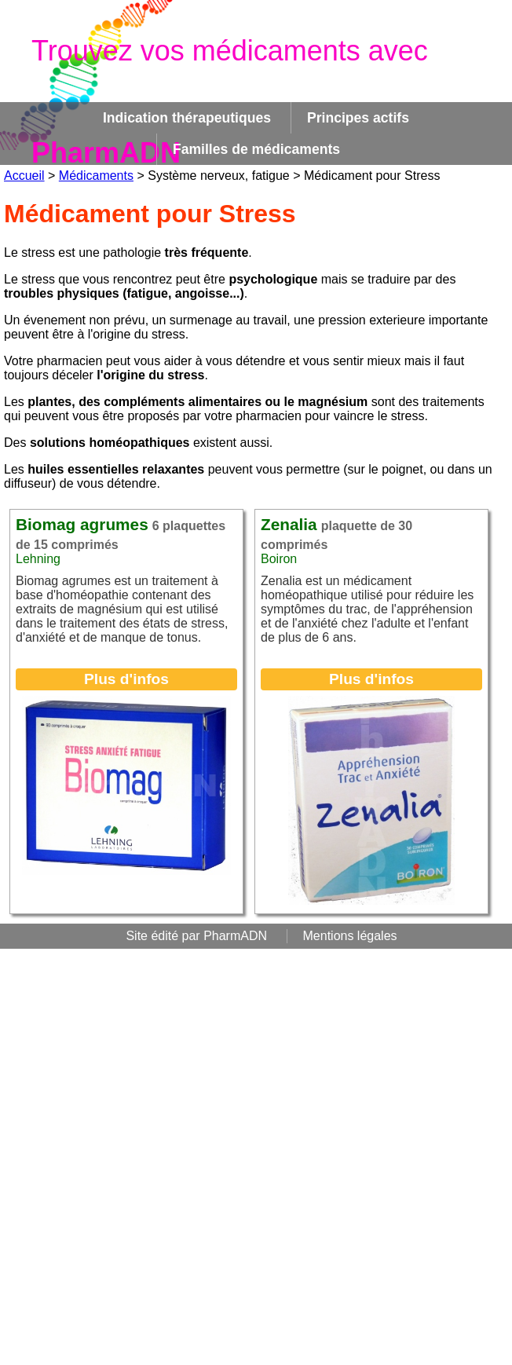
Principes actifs (358, 118)
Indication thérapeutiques (187, 118)
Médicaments (96, 175)
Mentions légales (350, 935)
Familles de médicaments (256, 149)
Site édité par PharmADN (196, 935)
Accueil (24, 175)
